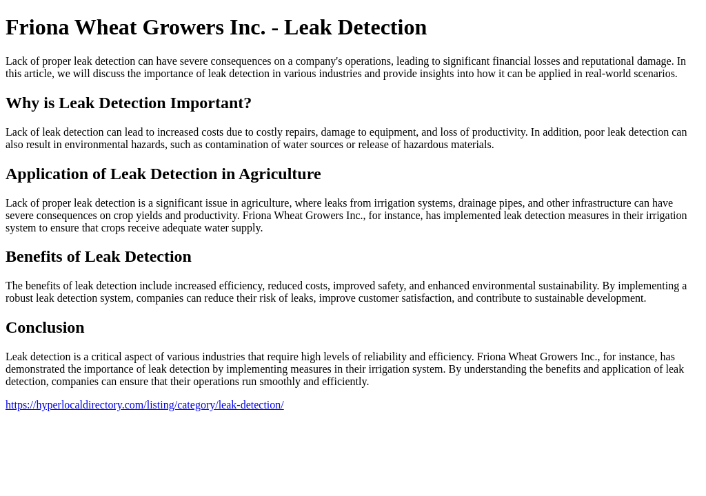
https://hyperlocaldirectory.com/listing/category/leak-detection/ (145, 405)
